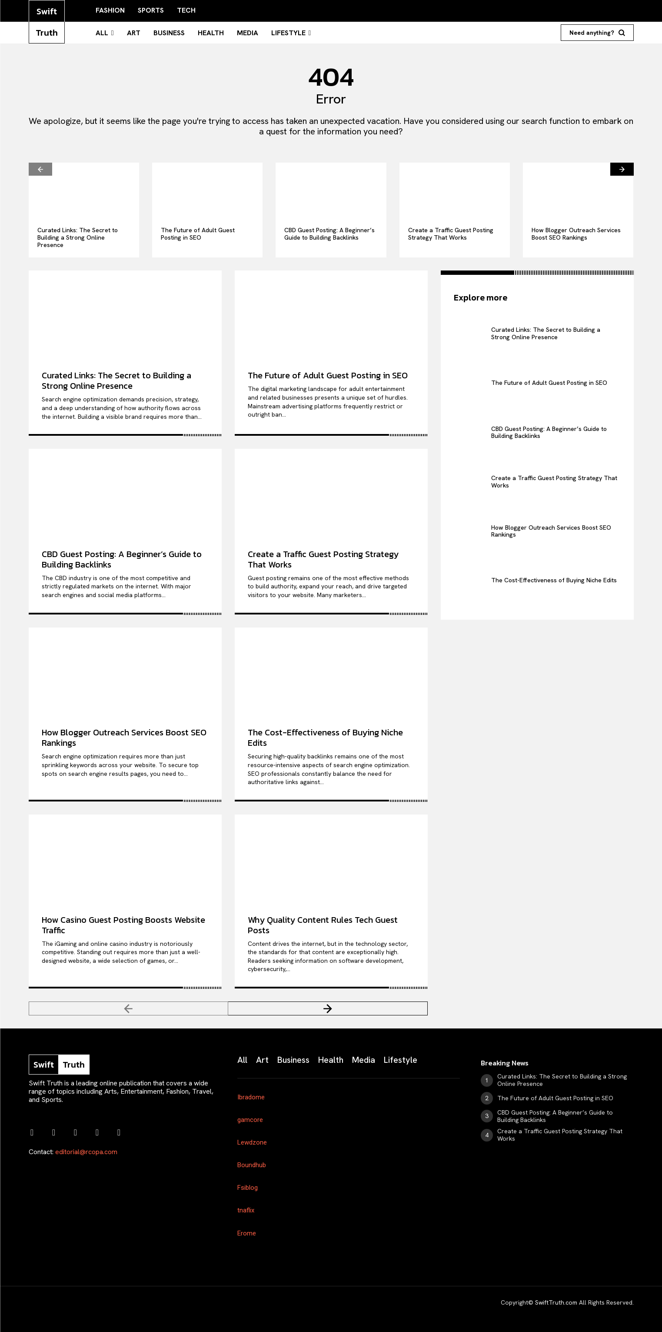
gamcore (250, 1120)
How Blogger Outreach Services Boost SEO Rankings (576, 233)
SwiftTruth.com (556, 1302)
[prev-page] (40, 169)
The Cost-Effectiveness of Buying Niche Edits (325, 737)
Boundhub (251, 1165)
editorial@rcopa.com (86, 1151)
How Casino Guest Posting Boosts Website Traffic (123, 925)
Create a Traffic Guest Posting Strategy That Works (450, 233)
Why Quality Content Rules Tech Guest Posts (323, 925)
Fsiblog (247, 1188)
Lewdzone (252, 1142)
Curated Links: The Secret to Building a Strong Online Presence (77, 237)
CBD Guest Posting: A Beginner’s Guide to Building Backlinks (329, 233)
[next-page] (622, 169)
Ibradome (251, 1097)
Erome (246, 1233)
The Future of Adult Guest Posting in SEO (198, 233)
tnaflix (245, 1210)
